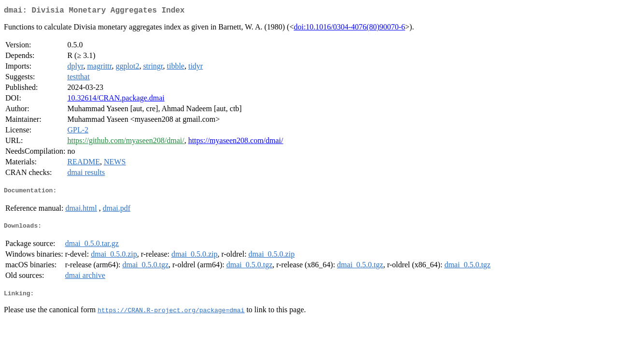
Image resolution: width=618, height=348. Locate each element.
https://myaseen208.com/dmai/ (235, 142)
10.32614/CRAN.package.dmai (115, 100)
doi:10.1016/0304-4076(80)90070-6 (349, 29)
